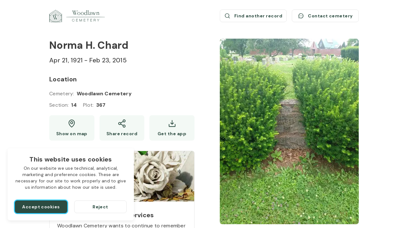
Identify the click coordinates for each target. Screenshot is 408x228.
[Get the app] (172, 128)
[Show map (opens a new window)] (71, 128)
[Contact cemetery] (325, 16)
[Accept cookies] (41, 206)
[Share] (122, 128)
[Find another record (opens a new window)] (253, 16)
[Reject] (100, 206)
